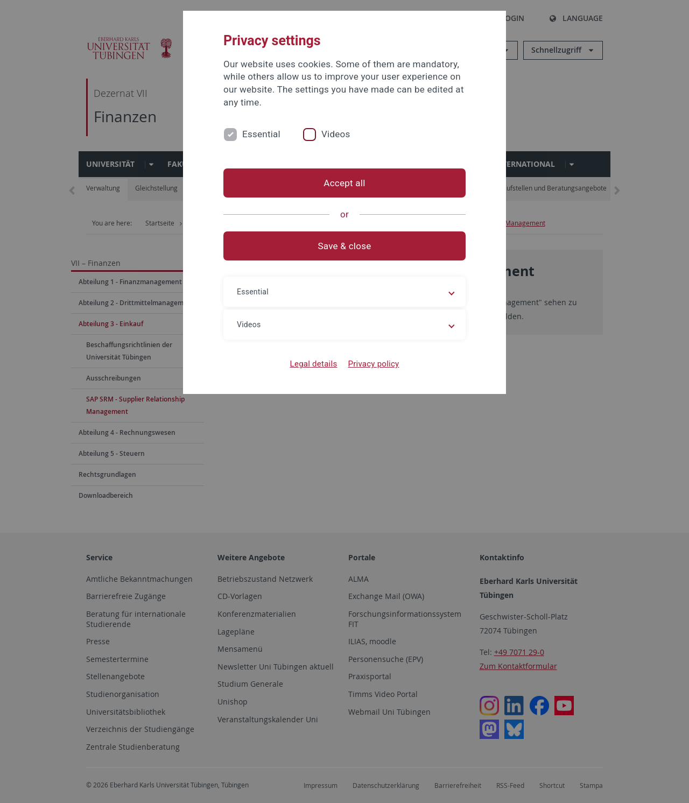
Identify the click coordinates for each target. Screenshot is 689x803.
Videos (335, 134)
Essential (261, 134)
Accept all (344, 183)
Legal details (314, 364)
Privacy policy (373, 364)
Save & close (344, 246)
